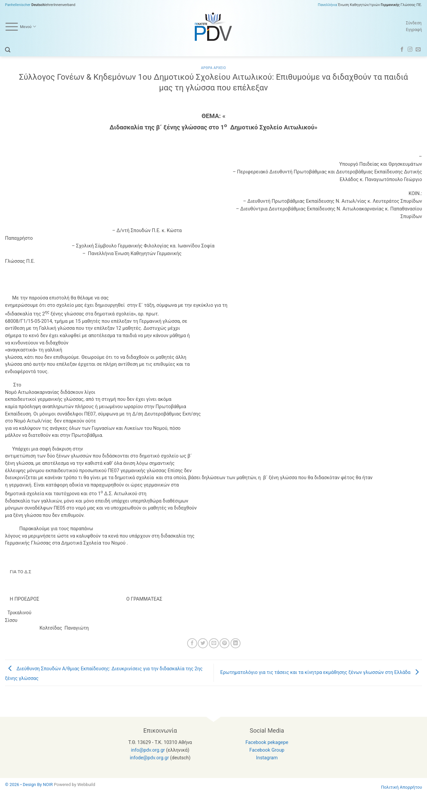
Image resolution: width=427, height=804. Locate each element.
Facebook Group (267, 750)
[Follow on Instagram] (410, 49)
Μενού (20, 26)
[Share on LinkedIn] (236, 643)
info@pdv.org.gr (148, 750)
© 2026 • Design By (24, 784)
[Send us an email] (418, 49)
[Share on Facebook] (192, 643)
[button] (7, 49)
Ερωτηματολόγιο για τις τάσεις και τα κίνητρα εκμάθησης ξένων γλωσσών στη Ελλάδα (321, 672)
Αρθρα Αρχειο (213, 68)
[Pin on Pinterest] (225, 643)
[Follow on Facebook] (402, 49)
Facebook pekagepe (267, 742)
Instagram (267, 758)
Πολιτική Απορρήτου (401, 787)
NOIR (48, 784)
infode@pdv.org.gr (149, 758)
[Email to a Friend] (214, 643)
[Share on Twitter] (203, 643)
